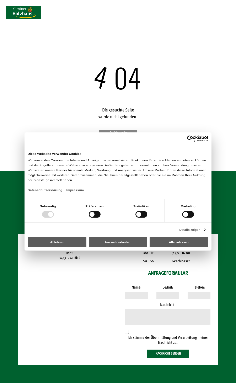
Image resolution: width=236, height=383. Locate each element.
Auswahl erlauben (118, 242)
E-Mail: (167, 288)
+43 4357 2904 (213, 8)
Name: (136, 288)
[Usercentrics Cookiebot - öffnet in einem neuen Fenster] (190, 138)
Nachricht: (168, 305)
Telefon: (199, 288)
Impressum (75, 190)
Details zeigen (189, 229)
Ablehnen (57, 242)
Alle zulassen (179, 242)
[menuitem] (58, 19)
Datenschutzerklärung (45, 190)
